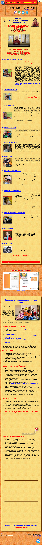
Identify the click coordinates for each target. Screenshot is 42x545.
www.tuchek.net (37, 535)
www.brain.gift (37, 536)
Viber (24, 9)
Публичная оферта (5, 533)
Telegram (27, 9)
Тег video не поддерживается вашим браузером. (21, 423)
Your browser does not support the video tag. (19, 40)
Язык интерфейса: (4, 535)
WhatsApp (31, 9)
